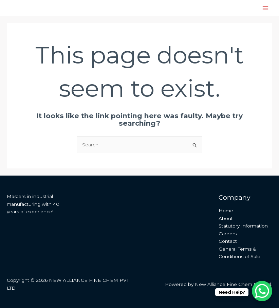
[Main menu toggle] (265, 8)
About (226, 218)
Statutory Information (243, 226)
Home (226, 210)
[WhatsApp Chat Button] (262, 291)
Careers (228, 233)
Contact (228, 241)
